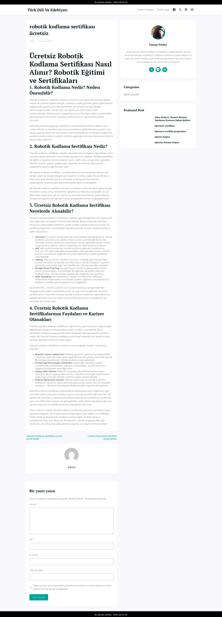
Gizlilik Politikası (145, 9)
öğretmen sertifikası (173, 136)
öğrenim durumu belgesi (176, 156)
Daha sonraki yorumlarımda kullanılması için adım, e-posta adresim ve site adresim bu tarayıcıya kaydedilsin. (83, 506)
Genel (152, 101)
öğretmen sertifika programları (172, 143)
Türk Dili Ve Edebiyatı (52, 9)
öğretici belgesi (171, 151)
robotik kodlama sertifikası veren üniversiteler (51, 357)
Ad (31, 458)
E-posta (34, 473)
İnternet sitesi (36, 489)
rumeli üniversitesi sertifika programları (121, 357)
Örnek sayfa (163, 9)
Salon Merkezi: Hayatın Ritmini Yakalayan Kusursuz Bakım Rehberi (176, 128)
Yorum (33, 423)
